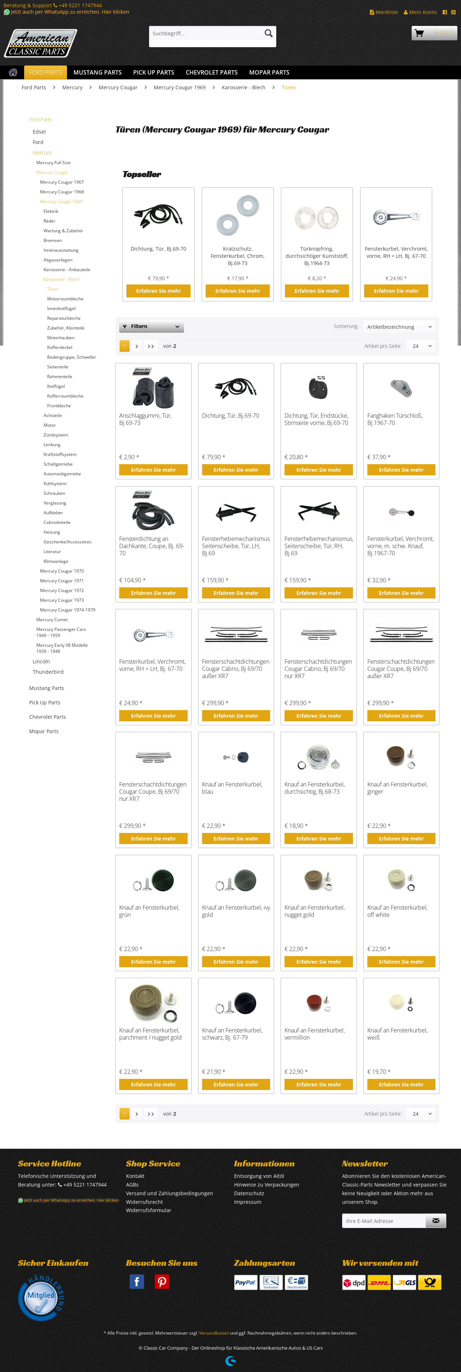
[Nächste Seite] (137, 346)
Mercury (42, 152)
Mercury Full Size (53, 163)
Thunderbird (48, 671)
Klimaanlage (56, 561)
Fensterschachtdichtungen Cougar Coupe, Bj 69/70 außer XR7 (401, 669)
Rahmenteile (59, 376)
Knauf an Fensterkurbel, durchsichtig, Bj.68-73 (315, 788)
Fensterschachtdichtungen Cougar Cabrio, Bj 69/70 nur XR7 (318, 669)
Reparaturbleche (64, 318)
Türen (53, 289)
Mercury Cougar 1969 (61, 201)
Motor (50, 425)
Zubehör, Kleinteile (66, 328)
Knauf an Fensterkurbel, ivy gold (236, 911)
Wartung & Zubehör (63, 231)
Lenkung (52, 444)
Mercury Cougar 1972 (62, 590)
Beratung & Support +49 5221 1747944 (53, 5)
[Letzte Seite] (151, 346)
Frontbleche (59, 406)
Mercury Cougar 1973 (62, 600)
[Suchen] (268, 33)
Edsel (39, 131)
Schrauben (54, 493)
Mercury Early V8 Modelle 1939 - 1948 (62, 648)
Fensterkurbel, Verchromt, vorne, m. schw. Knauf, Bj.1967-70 (400, 546)
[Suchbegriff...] (212, 33)
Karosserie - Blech (62, 279)
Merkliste (384, 12)
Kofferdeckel (59, 347)
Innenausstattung (61, 250)
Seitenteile (57, 367)
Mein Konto (420, 12)
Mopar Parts (44, 731)
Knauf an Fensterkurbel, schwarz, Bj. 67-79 (232, 1034)
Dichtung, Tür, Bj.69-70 (158, 248)
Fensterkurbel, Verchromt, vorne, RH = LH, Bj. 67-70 (396, 252)
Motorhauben (61, 338)
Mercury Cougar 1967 (62, 182)
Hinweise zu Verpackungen (266, 1184)
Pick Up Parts (45, 702)
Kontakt (135, 1176)
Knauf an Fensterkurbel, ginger (397, 788)
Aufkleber (53, 513)
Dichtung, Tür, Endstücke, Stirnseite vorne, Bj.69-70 (316, 419)
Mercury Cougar (52, 172)
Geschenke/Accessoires (67, 542)
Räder (49, 221)
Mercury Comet (52, 619)
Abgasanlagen (58, 260)
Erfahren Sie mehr (158, 290)
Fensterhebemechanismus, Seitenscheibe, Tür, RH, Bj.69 (319, 546)
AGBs (132, 1184)
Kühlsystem (55, 483)
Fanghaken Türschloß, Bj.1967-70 (394, 419)
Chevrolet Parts (47, 716)
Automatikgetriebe (62, 474)
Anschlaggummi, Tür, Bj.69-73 (145, 419)
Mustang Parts (46, 688)
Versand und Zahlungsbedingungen (169, 1193)
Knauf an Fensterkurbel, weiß (397, 1034)
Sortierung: (346, 326)
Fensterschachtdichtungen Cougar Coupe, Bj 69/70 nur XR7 (153, 791)
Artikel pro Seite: (383, 345)
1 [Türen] (124, 345)
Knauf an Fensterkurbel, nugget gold (315, 911)
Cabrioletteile (57, 522)
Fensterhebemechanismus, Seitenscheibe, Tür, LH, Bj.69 (236, 546)
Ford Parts (40, 119)
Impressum (247, 1201)
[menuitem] (212, 36)
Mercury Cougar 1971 (62, 581)
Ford (38, 142)
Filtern (135, 326)
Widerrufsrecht (144, 1201)
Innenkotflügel (61, 308)
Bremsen (53, 240)
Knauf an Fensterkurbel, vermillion (315, 1034)
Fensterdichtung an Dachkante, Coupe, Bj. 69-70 (151, 546)
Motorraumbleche (65, 299)
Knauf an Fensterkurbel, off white (397, 911)
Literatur (52, 551)
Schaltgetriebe (58, 464)
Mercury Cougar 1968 (62, 192)
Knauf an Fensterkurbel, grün (149, 911)
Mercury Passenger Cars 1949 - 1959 (61, 632)
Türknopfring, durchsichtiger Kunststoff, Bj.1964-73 (317, 255)
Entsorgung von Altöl (259, 1176)
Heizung (52, 532)
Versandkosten (214, 1333)
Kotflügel (56, 386)
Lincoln (41, 661)
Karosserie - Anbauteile (67, 269)
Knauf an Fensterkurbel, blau (232, 788)
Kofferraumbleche (65, 396)
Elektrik (51, 211)
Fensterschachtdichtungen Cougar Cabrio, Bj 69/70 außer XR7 (235, 669)
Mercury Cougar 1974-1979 (67, 610)
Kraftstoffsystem (60, 454)
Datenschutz (249, 1193)
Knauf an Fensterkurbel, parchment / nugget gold (150, 1034)
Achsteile (53, 415)
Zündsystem (56, 435)
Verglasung (55, 503)
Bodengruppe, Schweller (71, 357)
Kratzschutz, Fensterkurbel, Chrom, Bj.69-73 (238, 255)
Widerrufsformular (148, 1210)
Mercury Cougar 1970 (62, 571)
